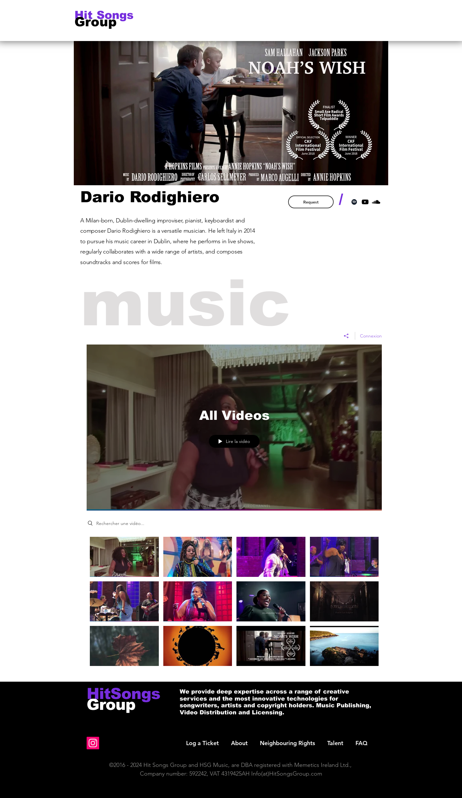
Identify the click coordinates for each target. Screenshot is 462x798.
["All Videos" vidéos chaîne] (234, 604)
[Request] (311, 201)
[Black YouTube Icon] (365, 202)
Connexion (371, 335)
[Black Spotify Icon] (354, 202)
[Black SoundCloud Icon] (376, 202)
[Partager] (346, 335)
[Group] (101, 21)
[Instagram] (93, 743)
